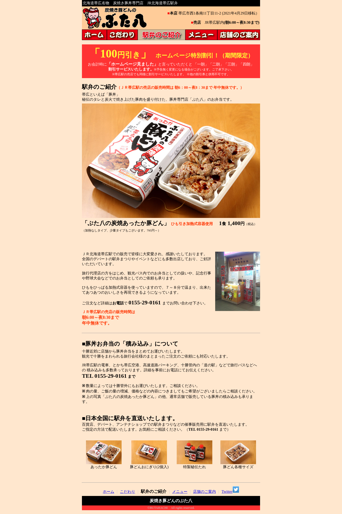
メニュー (179, 492)
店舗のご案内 (204, 492)
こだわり (127, 492)
